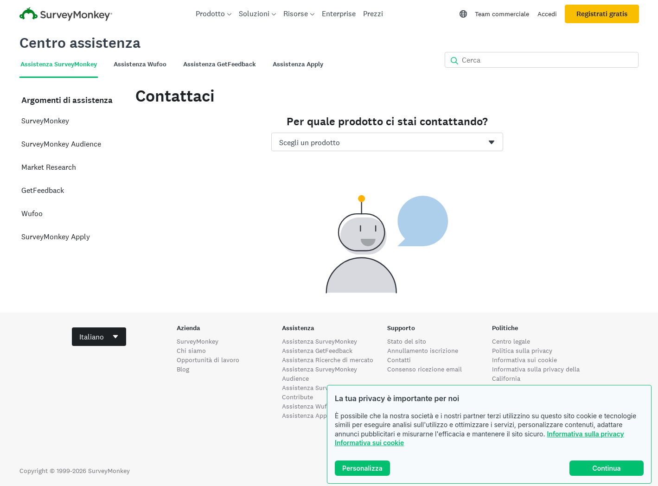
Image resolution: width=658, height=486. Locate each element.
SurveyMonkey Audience (61, 144)
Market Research (48, 167)
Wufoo (32, 213)
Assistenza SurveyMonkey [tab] (58, 64)
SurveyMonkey (45, 121)
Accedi (547, 14)
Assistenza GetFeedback (317, 350)
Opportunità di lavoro (208, 360)
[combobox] (387, 142)
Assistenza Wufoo (308, 406)
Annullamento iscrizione (422, 350)
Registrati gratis (601, 14)
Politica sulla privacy (522, 350)
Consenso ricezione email (424, 369)
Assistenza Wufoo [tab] (140, 64)
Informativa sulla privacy (585, 434)
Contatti (399, 360)
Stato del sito (406, 341)
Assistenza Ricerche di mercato (327, 360)
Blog (183, 369)
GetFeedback (42, 190)
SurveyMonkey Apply (55, 237)
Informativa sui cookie (369, 443)
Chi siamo (191, 350)
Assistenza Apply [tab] (298, 64)
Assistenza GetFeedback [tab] (219, 64)
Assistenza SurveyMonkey (319, 341)
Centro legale (511, 341)
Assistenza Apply (307, 415)
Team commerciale (502, 14)
